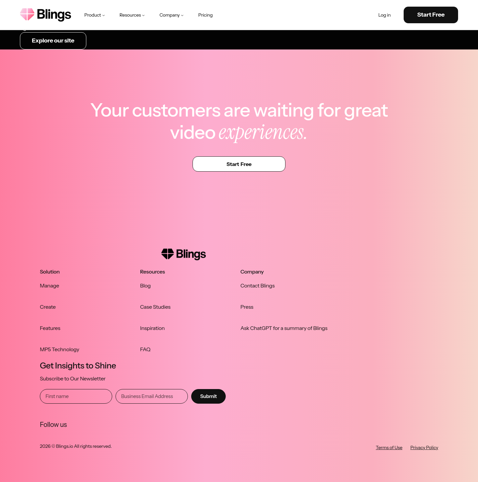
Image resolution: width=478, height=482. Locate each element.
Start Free (431, 14)
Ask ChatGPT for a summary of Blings (283, 328)
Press (246, 306)
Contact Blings (257, 285)
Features (50, 328)
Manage (49, 285)
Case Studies (155, 306)
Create (48, 306)
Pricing (205, 15)
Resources (133, 15)
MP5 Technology (59, 349)
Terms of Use (389, 447)
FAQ (145, 349)
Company (172, 15)
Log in (384, 15)
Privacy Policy (424, 447)
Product (95, 15)
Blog (145, 285)
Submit (208, 396)
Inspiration (152, 328)
